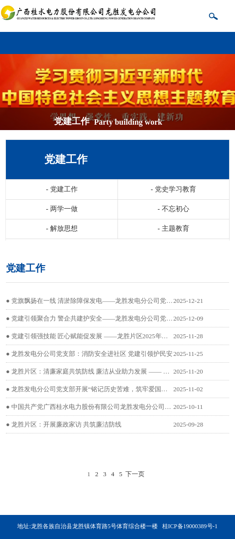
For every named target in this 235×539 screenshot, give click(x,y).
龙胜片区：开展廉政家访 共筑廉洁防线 (66, 424)
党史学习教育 (173, 189)
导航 (225, 39)
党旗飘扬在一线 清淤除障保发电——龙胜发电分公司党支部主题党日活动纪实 (120, 300)
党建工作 (61, 189)
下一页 (135, 474)
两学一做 (61, 209)
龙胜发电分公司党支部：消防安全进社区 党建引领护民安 (92, 353)
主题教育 (173, 228)
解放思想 (61, 228)
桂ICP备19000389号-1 (190, 526)
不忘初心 (173, 209)
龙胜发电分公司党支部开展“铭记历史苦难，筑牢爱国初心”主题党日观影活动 (119, 389)
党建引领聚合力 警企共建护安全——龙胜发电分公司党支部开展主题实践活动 (120, 318)
